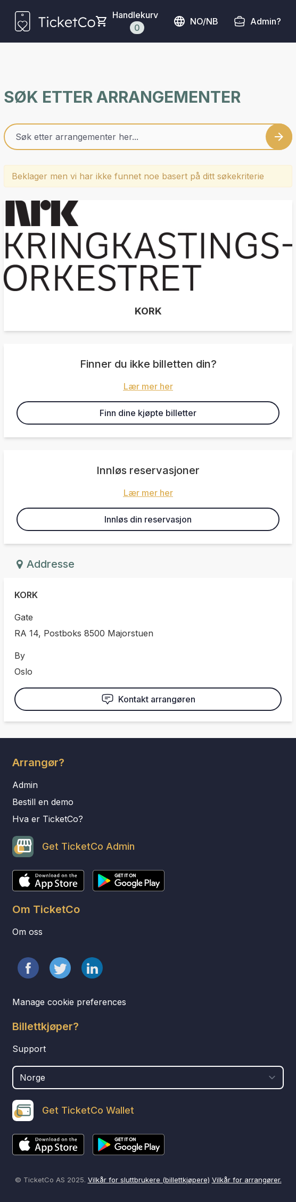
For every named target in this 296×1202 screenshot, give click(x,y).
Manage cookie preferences (69, 1002)
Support (29, 1048)
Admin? (265, 21)
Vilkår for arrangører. (247, 1179)
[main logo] (55, 21)
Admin (25, 785)
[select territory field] (148, 1077)
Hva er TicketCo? (47, 819)
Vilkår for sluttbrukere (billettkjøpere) (149, 1179)
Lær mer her (148, 386)
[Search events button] (279, 136)
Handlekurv (135, 22)
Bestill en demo (42, 802)
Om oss (27, 931)
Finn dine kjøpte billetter (148, 413)
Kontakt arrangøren (148, 699)
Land (23, 1060)
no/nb (195, 21)
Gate (23, 617)
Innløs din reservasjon (148, 519)
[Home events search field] (148, 136)
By (19, 655)
